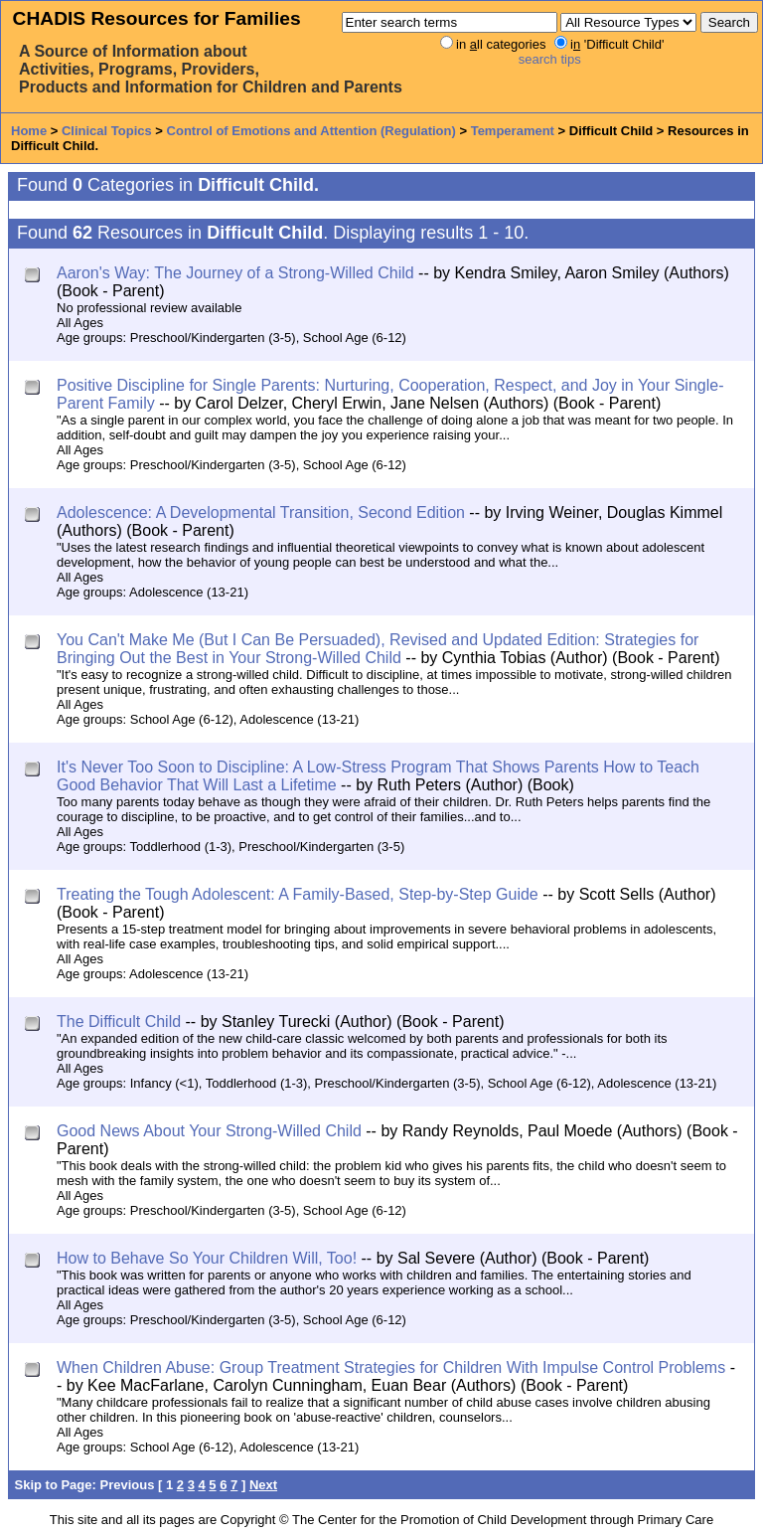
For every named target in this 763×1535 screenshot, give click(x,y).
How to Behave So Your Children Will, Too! (207, 1258)
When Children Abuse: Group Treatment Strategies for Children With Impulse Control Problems (391, 1367)
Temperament (512, 130)
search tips (550, 59)
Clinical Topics (107, 130)
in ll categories (500, 44)
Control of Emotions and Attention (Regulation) (311, 130)
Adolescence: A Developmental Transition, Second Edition (261, 512)
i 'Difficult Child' (617, 44)
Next (263, 1484)
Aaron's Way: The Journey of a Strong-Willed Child (235, 272)
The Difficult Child (119, 1021)
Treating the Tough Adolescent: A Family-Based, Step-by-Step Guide (297, 894)
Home (29, 130)
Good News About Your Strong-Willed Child (209, 1130)
